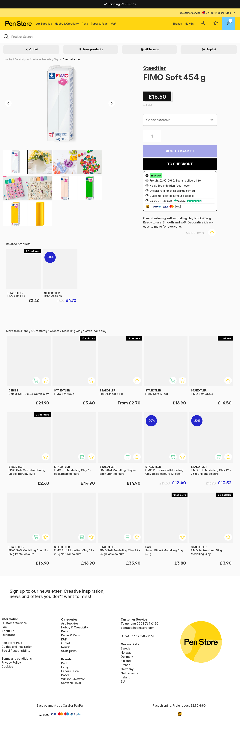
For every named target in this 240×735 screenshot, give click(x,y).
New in (189, 23)
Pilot (64, 663)
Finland (126, 661)
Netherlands (129, 673)
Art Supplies (44, 23)
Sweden (126, 648)
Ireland (125, 677)
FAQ (4, 627)
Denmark (127, 657)
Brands (177, 23)
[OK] (120, 36)
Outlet (33, 49)
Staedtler (154, 68)
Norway (126, 652)
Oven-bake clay (71, 59)
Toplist (211, 49)
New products (93, 49)
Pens (85, 23)
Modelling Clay (50, 59)
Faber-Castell (70, 671)
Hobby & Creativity (67, 23)
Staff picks (68, 651)
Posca (65, 675)
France (125, 665)
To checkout (180, 164)
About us (8, 631)
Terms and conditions (17, 658)
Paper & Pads (99, 23)
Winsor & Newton (73, 679)
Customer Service (14, 623)
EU (123, 681)
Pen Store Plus (12, 643)
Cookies (7, 666)
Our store (8, 635)
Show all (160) (71, 683)
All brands (152, 49)
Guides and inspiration (17, 647)
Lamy (65, 667)
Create (34, 59)
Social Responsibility (16, 650)
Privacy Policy (11, 662)
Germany (127, 669)
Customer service (190, 12)
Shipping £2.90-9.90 (120, 4)
